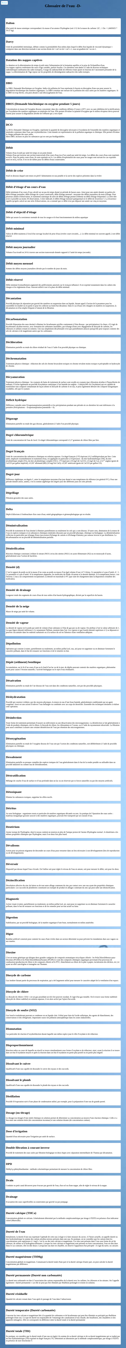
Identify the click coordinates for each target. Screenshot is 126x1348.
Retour (4, 3)
